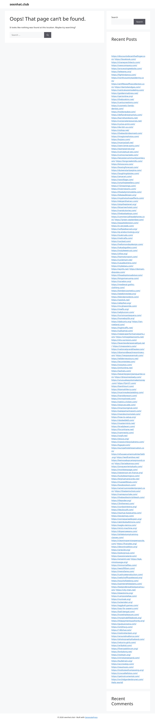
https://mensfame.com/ (122, 571)
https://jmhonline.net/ (122, 367)
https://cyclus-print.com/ (123, 124)
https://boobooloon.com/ (123, 484)
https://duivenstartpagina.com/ (126, 170)
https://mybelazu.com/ (122, 265)
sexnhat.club (19, 4)
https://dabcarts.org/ (121, 321)
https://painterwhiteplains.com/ (126, 583)
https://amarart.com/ (121, 176)
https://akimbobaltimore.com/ (126, 522)
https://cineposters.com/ (124, 346)
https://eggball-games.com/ (124, 605)
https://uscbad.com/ (121, 241)
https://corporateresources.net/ (126, 120)
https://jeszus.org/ (120, 438)
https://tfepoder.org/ (121, 500)
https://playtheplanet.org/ (123, 204)
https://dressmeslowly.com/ (128, 377)
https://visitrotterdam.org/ (124, 633)
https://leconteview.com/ (123, 361)
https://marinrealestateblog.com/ (127, 392)
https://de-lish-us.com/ (122, 127)
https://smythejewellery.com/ (125, 182)
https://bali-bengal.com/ (123, 611)
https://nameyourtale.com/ (124, 494)
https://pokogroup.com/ (123, 552)
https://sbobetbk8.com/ (122, 420)
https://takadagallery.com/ (124, 247)
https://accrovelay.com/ (122, 663)
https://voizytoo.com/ (121, 364)
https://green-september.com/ (129, 219)
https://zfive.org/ (119, 253)
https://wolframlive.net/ (128, 457)
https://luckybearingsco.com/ (125, 475)
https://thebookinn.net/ (122, 99)
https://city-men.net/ (126, 589)
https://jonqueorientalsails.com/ (126, 466)
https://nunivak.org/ (121, 599)
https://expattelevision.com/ (125, 222)
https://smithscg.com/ (122, 626)
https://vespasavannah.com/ (129, 355)
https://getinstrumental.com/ (125, 676)
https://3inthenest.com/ (122, 503)
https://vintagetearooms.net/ (130, 336)
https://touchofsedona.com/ (125, 580)
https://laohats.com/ (121, 370)
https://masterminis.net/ (123, 423)
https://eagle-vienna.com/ (123, 525)
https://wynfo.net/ (120, 269)
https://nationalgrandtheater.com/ (127, 349)
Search (114, 17)
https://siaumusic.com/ (122, 667)
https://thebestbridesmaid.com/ (126, 133)
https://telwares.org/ (121, 71)
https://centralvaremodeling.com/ (127, 90)
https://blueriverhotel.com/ (124, 207)
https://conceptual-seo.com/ (125, 151)
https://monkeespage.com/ (124, 469)
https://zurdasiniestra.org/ (124, 506)
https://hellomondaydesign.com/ (127, 244)
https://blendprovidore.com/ (125, 296)
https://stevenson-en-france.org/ (127, 472)
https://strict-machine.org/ (124, 528)
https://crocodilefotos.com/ (124, 673)
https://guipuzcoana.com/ (123, 623)
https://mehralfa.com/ (122, 238)
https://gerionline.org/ (122, 96)
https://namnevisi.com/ (122, 432)
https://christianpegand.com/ (125, 657)
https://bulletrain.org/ (121, 660)
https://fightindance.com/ (123, 74)
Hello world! (117, 682)
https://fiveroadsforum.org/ (124, 648)
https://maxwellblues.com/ (124, 481)
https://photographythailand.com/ (127, 639)
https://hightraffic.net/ (122, 327)
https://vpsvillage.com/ (122, 179)
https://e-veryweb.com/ (122, 225)
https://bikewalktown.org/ (123, 194)
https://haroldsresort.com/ (124, 395)
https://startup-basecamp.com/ (126, 512)
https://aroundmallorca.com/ (125, 636)
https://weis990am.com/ (123, 568)
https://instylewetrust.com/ (124, 250)
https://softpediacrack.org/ (124, 228)
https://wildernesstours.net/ (124, 358)
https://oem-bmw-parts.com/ (125, 145)
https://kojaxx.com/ (120, 139)
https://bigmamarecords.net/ (125, 478)
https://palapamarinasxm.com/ (126, 410)
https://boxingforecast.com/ (124, 167)
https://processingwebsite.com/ (126, 68)
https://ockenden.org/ (122, 602)
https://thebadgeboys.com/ (124, 213)
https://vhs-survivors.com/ (124, 340)
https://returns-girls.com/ (123, 642)
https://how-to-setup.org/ (123, 417)
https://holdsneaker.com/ (123, 111)
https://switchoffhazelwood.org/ (126, 577)
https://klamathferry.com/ (123, 389)
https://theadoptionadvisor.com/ (127, 275)
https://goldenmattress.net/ (124, 93)
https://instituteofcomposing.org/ (127, 670)
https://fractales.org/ (127, 543)
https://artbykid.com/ (121, 645)
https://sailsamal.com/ (122, 330)
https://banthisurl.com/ (122, 386)
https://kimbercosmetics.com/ (125, 290)
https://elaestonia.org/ (122, 593)
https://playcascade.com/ (123, 404)
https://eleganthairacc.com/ (124, 201)
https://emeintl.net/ (120, 559)
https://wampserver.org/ (123, 148)
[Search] (47, 35)
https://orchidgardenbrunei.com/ (127, 679)
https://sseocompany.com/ (124, 65)
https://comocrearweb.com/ (124, 154)
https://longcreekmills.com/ (129, 161)
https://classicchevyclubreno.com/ (127, 441)
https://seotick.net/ (120, 299)
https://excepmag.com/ (122, 515)
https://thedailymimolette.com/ (126, 191)
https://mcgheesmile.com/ (124, 306)
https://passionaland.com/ (124, 556)
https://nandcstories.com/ (123, 210)
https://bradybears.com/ (123, 426)
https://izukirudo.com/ (122, 235)
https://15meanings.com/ (123, 185)
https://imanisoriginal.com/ (124, 407)
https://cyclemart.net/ (121, 259)
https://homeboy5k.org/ (123, 318)
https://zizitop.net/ (120, 130)
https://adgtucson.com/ (122, 312)
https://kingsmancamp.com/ (125, 278)
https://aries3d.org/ (120, 549)
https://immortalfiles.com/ (124, 565)
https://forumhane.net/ (122, 429)
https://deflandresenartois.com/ (126, 114)
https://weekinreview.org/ (123, 293)
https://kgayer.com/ (120, 444)
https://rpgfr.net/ (119, 435)
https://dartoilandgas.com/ (128, 87)
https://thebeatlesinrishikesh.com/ (128, 497)
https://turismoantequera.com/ (126, 315)
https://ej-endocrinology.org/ (125, 231)
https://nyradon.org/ (121, 281)
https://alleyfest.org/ (121, 303)
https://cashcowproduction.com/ (127, 574)
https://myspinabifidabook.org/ (126, 617)
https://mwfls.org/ (120, 309)
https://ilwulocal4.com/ (122, 509)
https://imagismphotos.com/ (125, 136)
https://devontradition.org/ (124, 546)
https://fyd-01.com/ (126, 383)
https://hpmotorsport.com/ (124, 256)
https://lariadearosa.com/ (127, 463)
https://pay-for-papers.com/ (124, 608)
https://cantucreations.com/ (124, 102)
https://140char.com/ (121, 630)
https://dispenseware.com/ (124, 531)
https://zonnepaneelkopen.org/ (126, 518)
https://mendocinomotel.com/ (125, 414)
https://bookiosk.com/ (125, 59)
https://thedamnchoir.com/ (128, 491)
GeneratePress (91, 717)
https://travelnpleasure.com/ (125, 614)
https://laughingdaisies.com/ (125, 173)
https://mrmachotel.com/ (123, 398)
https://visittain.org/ (121, 654)
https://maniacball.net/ (122, 142)
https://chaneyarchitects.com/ (125, 62)
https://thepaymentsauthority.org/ (128, 620)
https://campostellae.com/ (124, 596)
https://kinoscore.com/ (122, 164)
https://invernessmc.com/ (123, 188)
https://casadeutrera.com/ (124, 262)
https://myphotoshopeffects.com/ (127, 198)
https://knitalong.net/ (121, 651)
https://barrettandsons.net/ (124, 117)
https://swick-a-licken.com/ (124, 401)
